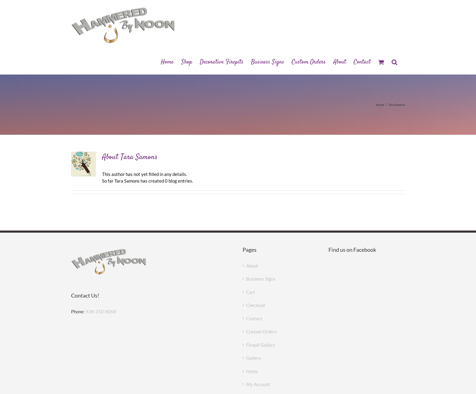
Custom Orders (261, 331)
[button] (394, 61)
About (252, 265)
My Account (258, 384)
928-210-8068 (101, 311)
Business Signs (261, 278)
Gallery (253, 358)
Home (252, 371)
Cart (250, 292)
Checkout (255, 305)
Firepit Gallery (260, 345)
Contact (254, 318)
